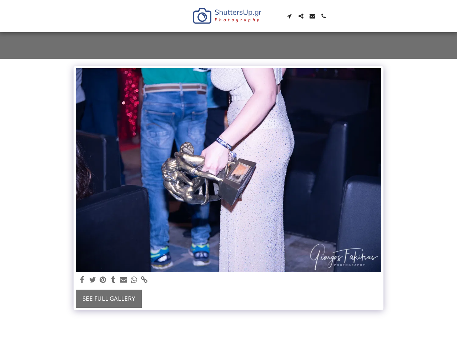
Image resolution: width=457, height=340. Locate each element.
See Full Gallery (108, 298)
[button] (289, 16)
